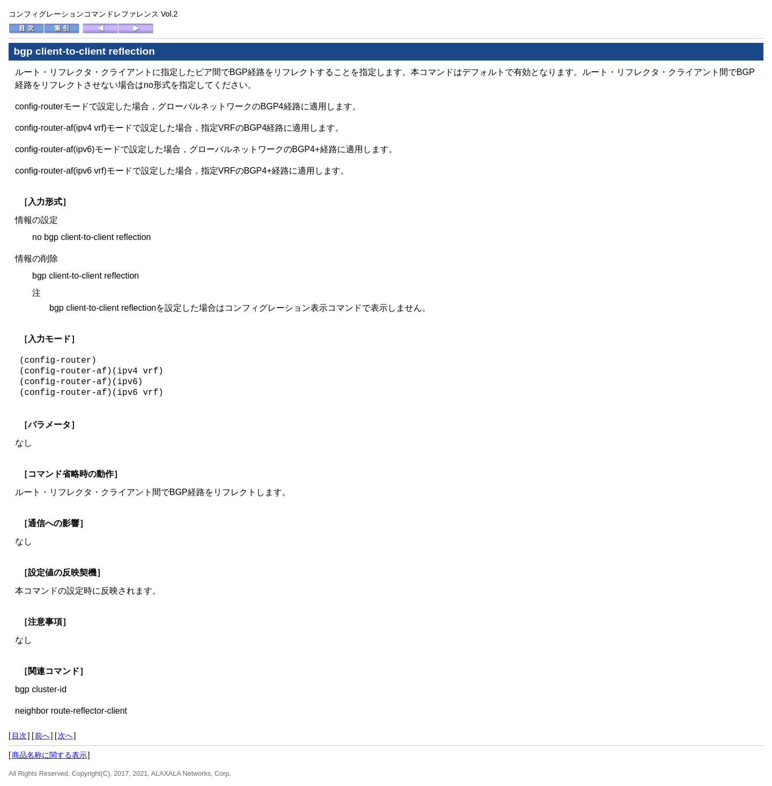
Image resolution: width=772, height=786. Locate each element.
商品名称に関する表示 (49, 755)
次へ (65, 735)
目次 (19, 735)
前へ (42, 735)
